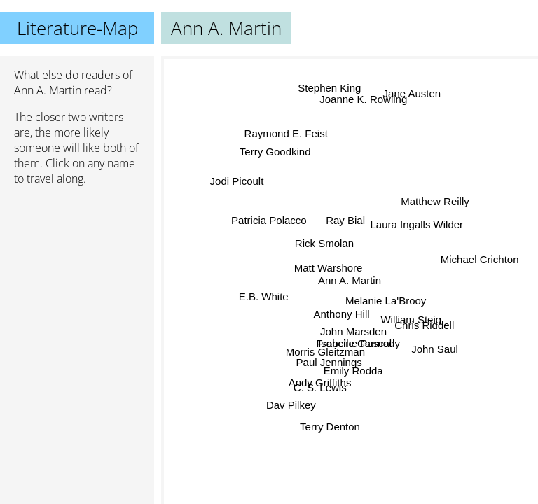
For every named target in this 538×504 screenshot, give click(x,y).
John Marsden (355, 327)
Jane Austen (414, 96)
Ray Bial (344, 219)
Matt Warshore (328, 267)
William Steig (410, 320)
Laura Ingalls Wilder (417, 225)
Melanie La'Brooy (385, 301)
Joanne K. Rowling (364, 98)
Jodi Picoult (236, 185)
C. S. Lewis (320, 389)
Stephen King (326, 88)
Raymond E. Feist (287, 133)
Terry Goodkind (274, 153)
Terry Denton (331, 426)
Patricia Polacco (269, 219)
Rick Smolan (324, 242)
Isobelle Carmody (358, 343)
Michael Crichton (479, 264)
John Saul (434, 350)
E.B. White (264, 295)
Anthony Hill (342, 313)
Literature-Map (77, 28)
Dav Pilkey (290, 404)
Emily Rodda (353, 370)
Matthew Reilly (435, 200)
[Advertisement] (77, 271)
